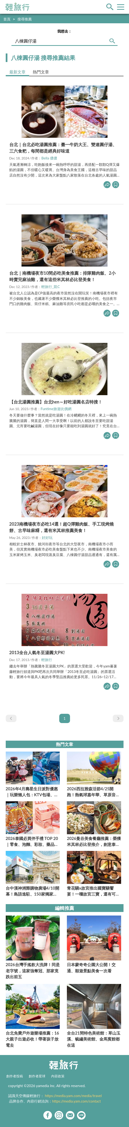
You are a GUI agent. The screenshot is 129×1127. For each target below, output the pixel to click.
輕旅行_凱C (50, 286)
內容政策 (57, 1076)
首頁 (7, 19)
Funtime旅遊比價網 (56, 409)
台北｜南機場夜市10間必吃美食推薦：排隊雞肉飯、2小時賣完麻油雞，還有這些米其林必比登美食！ (62, 276)
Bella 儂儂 (49, 158)
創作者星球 (37, 1076)
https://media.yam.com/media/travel (73, 1095)
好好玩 (47, 537)
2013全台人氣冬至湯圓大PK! (37, 652)
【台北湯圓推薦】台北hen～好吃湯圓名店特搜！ (55, 401)
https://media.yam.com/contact (76, 1101)
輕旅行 (17, 6)
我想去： (64, 31)
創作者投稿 (14, 1076)
